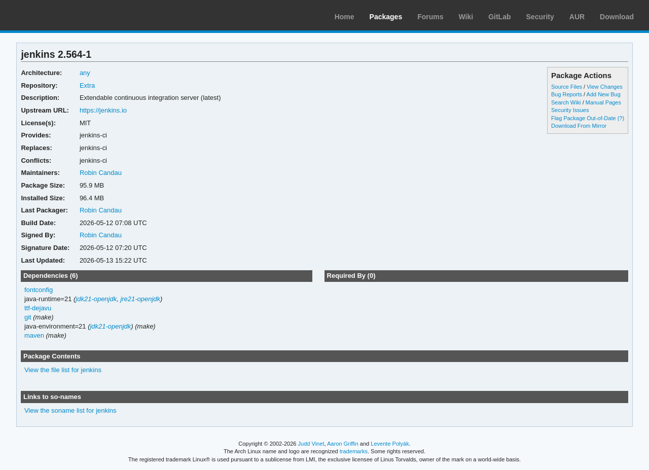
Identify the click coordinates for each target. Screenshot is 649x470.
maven (34, 335)
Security (540, 17)
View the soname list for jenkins (70, 410)
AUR (577, 17)
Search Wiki (566, 102)
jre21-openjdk (140, 299)
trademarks (354, 451)
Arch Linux (56, 15)
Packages (386, 17)
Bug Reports (566, 94)
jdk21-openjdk (96, 299)
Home (344, 17)
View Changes (605, 87)
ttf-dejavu (37, 308)
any (85, 73)
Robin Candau (101, 172)
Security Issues (570, 110)
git (27, 317)
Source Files (566, 87)
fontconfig (38, 290)
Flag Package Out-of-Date (583, 118)
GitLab (499, 17)
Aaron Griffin (342, 444)
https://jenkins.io (103, 110)
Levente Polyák (390, 444)
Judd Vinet (311, 444)
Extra (87, 85)
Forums (430, 17)
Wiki (466, 17)
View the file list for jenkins (62, 370)
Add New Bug (604, 94)
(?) (621, 118)
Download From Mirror (578, 126)
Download (617, 17)
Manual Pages (603, 102)
